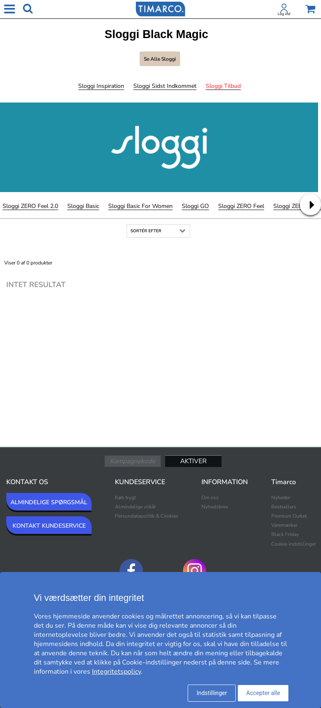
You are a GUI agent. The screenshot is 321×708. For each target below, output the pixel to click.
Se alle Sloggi (160, 59)
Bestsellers (283, 506)
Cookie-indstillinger (293, 544)
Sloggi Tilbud (223, 86)
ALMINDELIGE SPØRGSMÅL (48, 502)
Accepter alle (263, 693)
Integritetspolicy (116, 671)
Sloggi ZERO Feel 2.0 (30, 206)
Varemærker (284, 525)
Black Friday (285, 534)
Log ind (284, 13)
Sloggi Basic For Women (140, 206)
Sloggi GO (195, 206)
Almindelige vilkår (135, 506)
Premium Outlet (289, 516)
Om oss (210, 497)
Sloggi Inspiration (101, 86)
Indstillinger (211, 693)
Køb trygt (125, 497)
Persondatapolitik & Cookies (146, 516)
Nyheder (280, 497)
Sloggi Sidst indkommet (164, 86)
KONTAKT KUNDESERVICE (49, 526)
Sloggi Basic (83, 206)
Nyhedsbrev (214, 506)
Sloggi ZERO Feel (241, 206)
